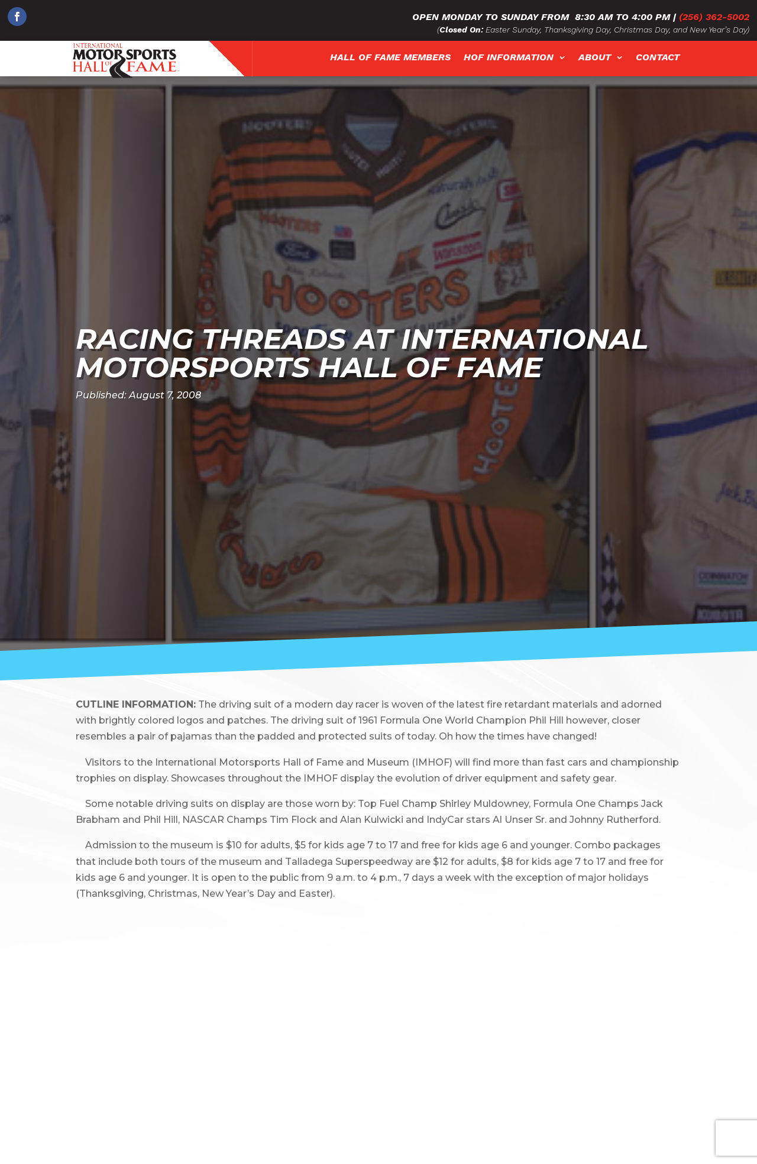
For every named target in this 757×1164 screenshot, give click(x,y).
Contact (658, 58)
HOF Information (509, 58)
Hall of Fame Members (390, 58)
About (594, 58)
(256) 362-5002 (714, 16)
